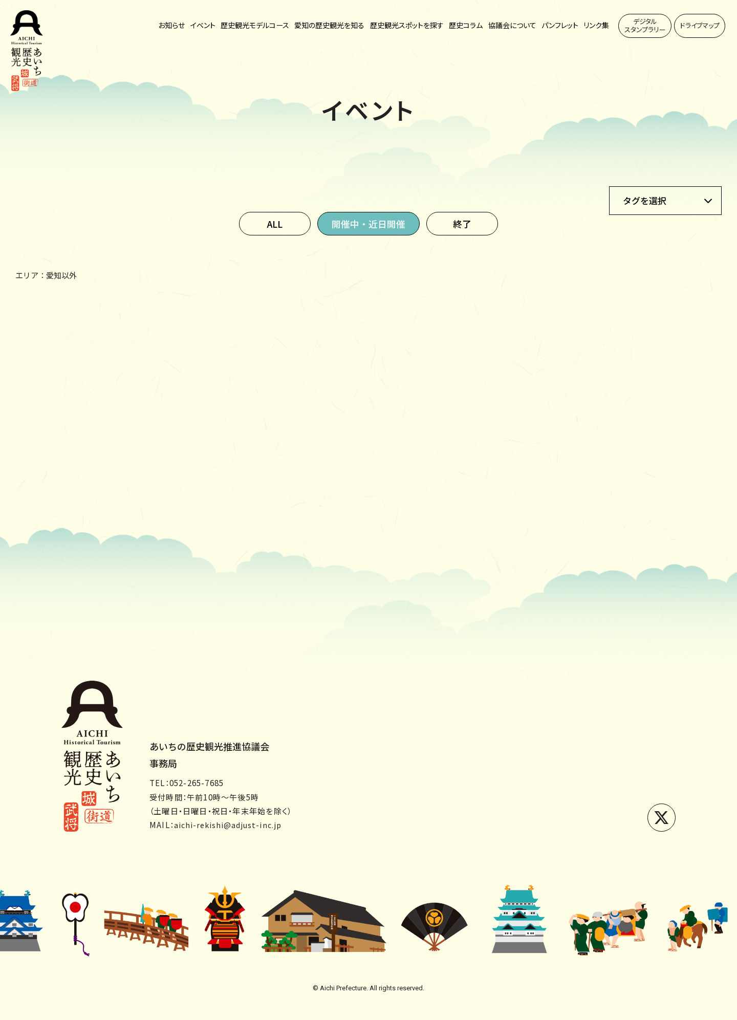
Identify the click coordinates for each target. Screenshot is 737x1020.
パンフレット (559, 25)
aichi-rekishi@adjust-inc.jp (231, 824)
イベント (202, 25)
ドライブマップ (700, 25)
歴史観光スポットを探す (407, 25)
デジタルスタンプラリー (645, 25)
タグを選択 (644, 200)
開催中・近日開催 (368, 223)
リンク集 (596, 25)
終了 (463, 223)
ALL (273, 223)
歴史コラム (466, 25)
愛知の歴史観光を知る (329, 25)
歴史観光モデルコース (255, 25)
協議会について (512, 25)
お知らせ (171, 25)
